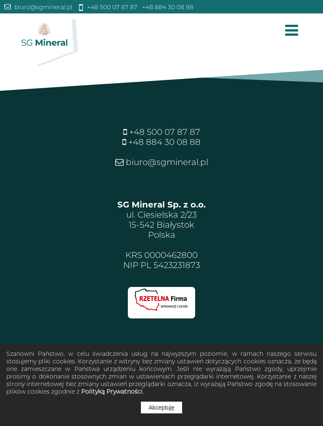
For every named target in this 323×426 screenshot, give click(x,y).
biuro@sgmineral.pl (42, 7)
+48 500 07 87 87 (111, 7)
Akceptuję (161, 407)
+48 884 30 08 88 (166, 7)
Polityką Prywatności (112, 391)
